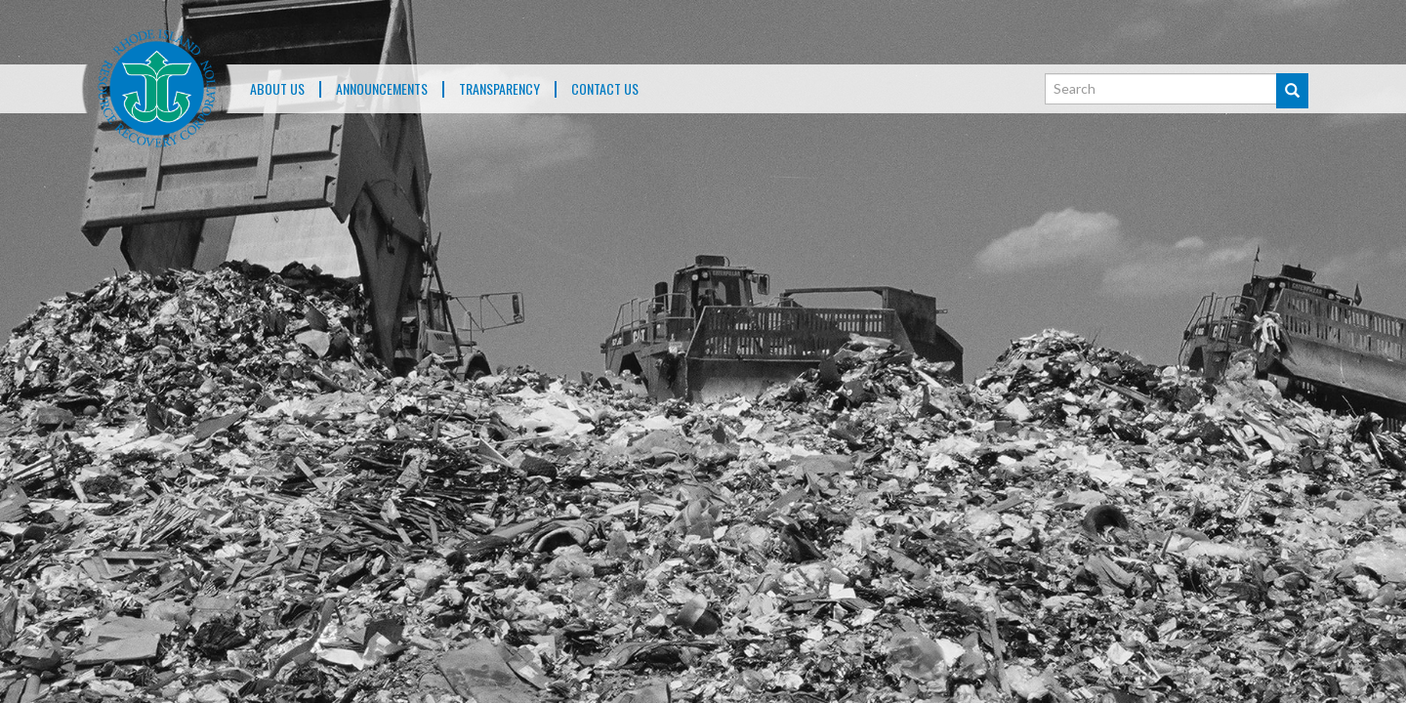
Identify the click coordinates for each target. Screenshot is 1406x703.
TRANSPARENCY (499, 89)
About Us (277, 89)
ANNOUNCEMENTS (382, 89)
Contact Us (605, 89)
